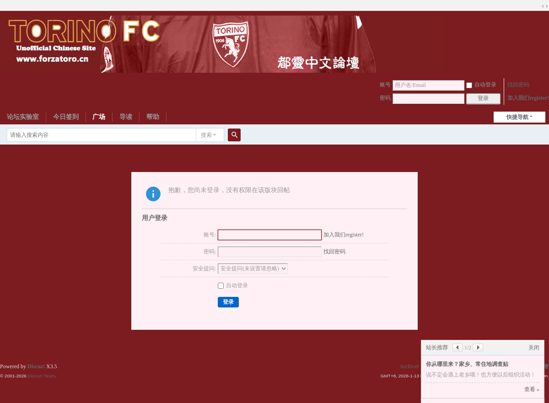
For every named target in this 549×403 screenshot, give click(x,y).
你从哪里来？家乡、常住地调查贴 (467, 364)
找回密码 (518, 84)
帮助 (152, 116)
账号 (385, 84)
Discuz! (36, 366)
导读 (125, 116)
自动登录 (481, 84)
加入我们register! (528, 98)
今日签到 (66, 116)
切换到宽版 (545, 6)
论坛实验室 (23, 116)
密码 (385, 98)
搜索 (206, 135)
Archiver (409, 366)
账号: (210, 234)
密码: (210, 251)
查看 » (531, 389)
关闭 (533, 347)
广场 (98, 116)
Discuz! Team (41, 375)
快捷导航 (517, 117)
